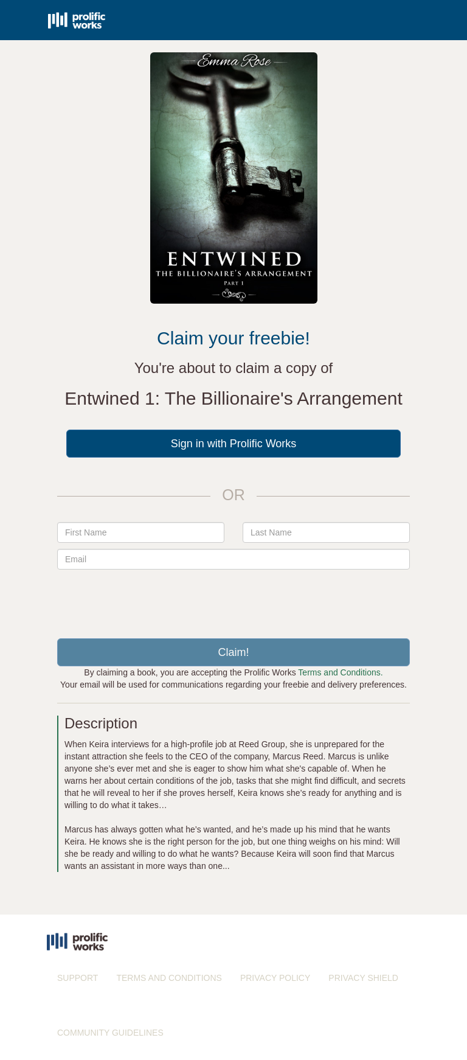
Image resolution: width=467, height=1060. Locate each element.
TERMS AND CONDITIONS (168, 978)
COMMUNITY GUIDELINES (110, 1032)
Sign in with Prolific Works (234, 444)
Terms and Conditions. (340, 672)
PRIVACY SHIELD (363, 978)
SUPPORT (77, 978)
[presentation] (233, 599)
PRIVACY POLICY (275, 978)
